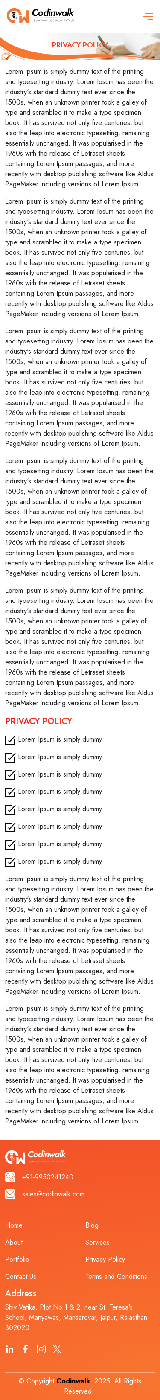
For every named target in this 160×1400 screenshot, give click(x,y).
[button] (148, 16)
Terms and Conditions (116, 1276)
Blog (92, 1225)
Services (97, 1242)
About (14, 1242)
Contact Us (20, 1276)
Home (14, 1225)
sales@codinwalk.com (44, 1194)
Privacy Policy (105, 1259)
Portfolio (17, 1259)
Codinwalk (73, 1381)
